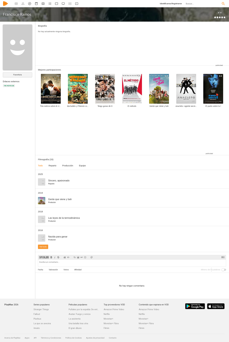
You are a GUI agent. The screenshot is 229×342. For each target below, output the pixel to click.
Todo (40, 165)
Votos (66, 270)
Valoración (53, 270)
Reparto (52, 165)
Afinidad (77, 270)
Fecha (40, 270)
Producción (67, 165)
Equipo (82, 165)
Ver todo (43, 247)
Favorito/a (17, 75)
